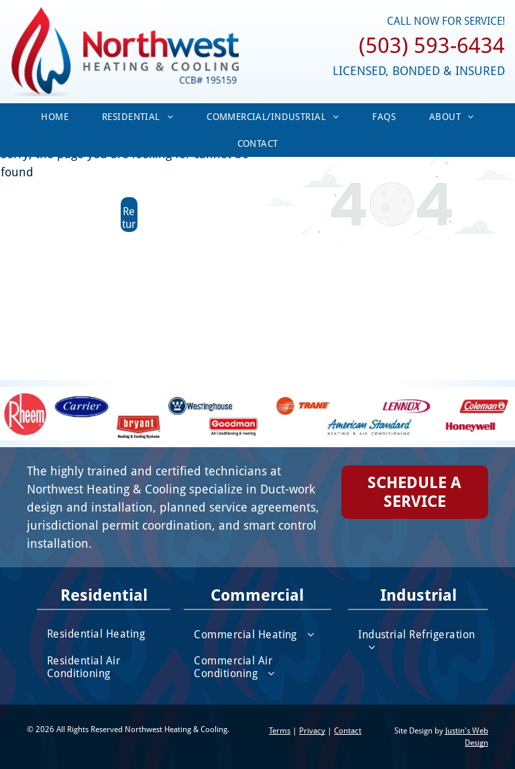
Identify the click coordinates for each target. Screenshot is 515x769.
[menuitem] (54, 116)
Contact (347, 730)
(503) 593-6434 (432, 45)
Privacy (312, 730)
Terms (279, 730)
